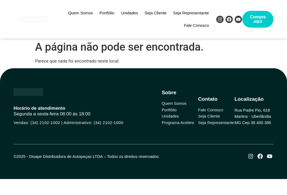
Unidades (129, 13)
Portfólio (106, 13)
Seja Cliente (156, 13)
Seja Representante (191, 13)
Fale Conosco (196, 25)
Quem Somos (80, 13)
